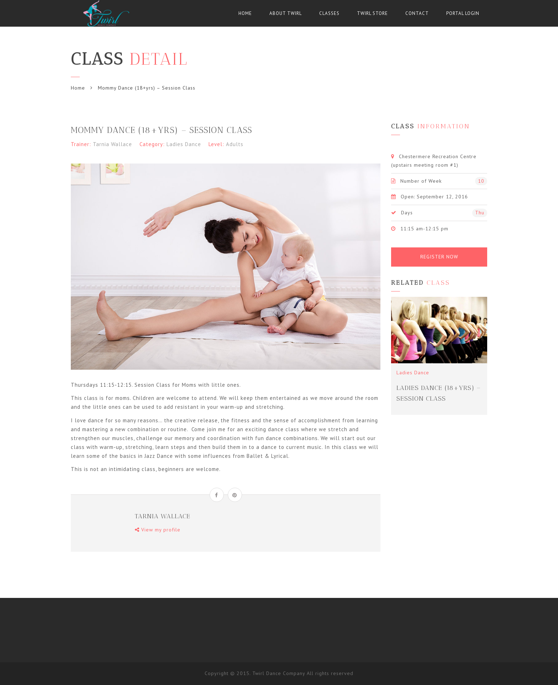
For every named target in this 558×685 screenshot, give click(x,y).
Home (245, 13)
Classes (329, 13)
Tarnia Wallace (112, 144)
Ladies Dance (184, 144)
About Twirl (285, 13)
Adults (234, 144)
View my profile (157, 529)
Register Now (439, 256)
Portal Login (462, 13)
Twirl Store (372, 13)
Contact (417, 13)
